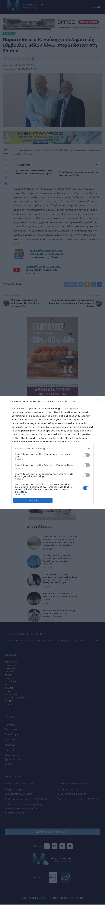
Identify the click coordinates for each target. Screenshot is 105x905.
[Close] (99, 401)
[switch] (86, 455)
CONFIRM (33, 500)
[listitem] (52, 448)
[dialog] (52, 452)
